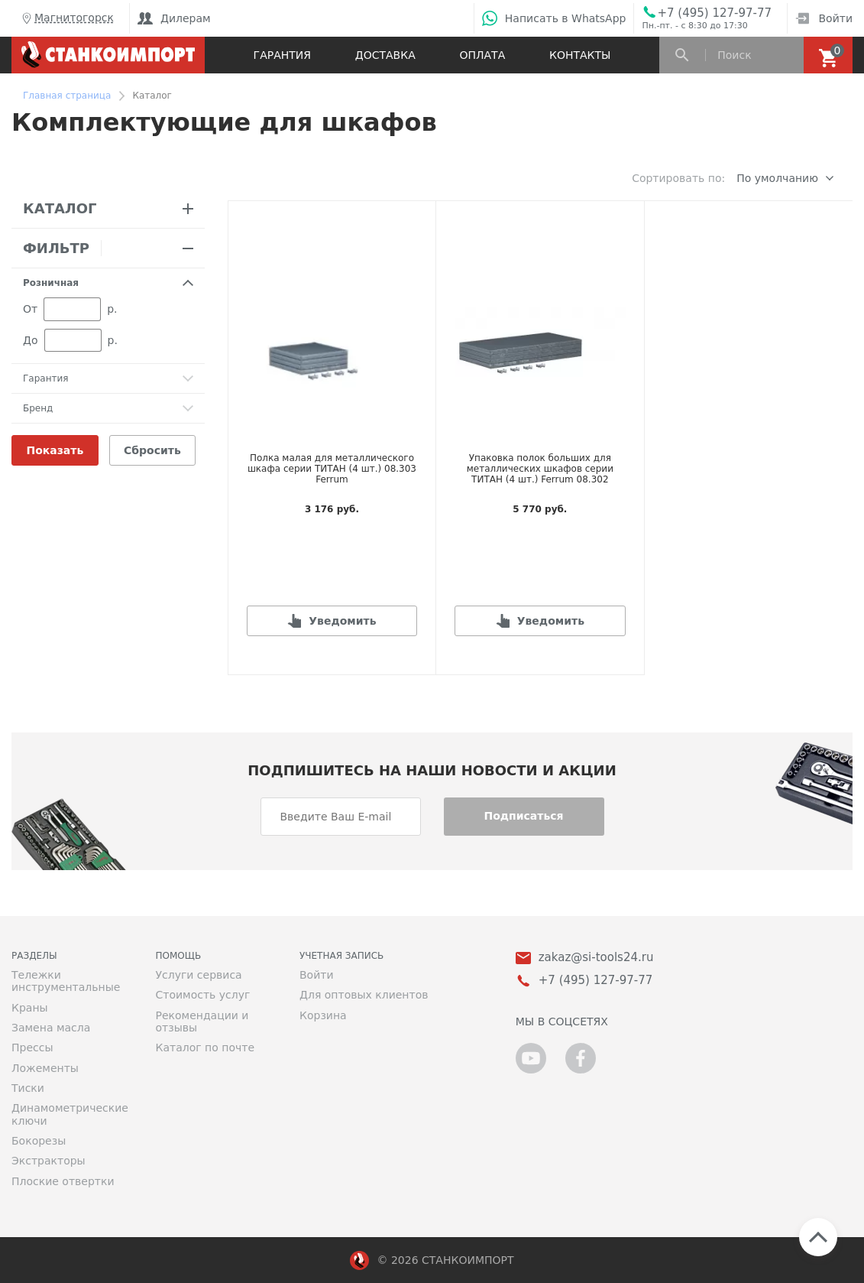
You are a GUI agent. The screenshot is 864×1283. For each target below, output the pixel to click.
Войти (824, 18)
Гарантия (282, 55)
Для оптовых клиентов (363, 995)
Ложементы (45, 1068)
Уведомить (342, 621)
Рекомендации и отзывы (202, 1021)
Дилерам (174, 18)
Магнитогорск (66, 18)
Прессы (32, 1047)
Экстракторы (48, 1161)
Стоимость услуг (203, 995)
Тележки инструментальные (65, 981)
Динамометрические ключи (69, 1114)
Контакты (579, 55)
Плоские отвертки (63, 1181)
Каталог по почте (205, 1047)
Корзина (323, 1015)
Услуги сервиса (199, 975)
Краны (29, 1008)
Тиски (27, 1088)
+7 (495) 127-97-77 (714, 13)
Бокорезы (38, 1141)
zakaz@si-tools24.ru (596, 957)
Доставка (385, 55)
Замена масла (50, 1028)
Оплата (482, 55)
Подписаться (523, 816)
